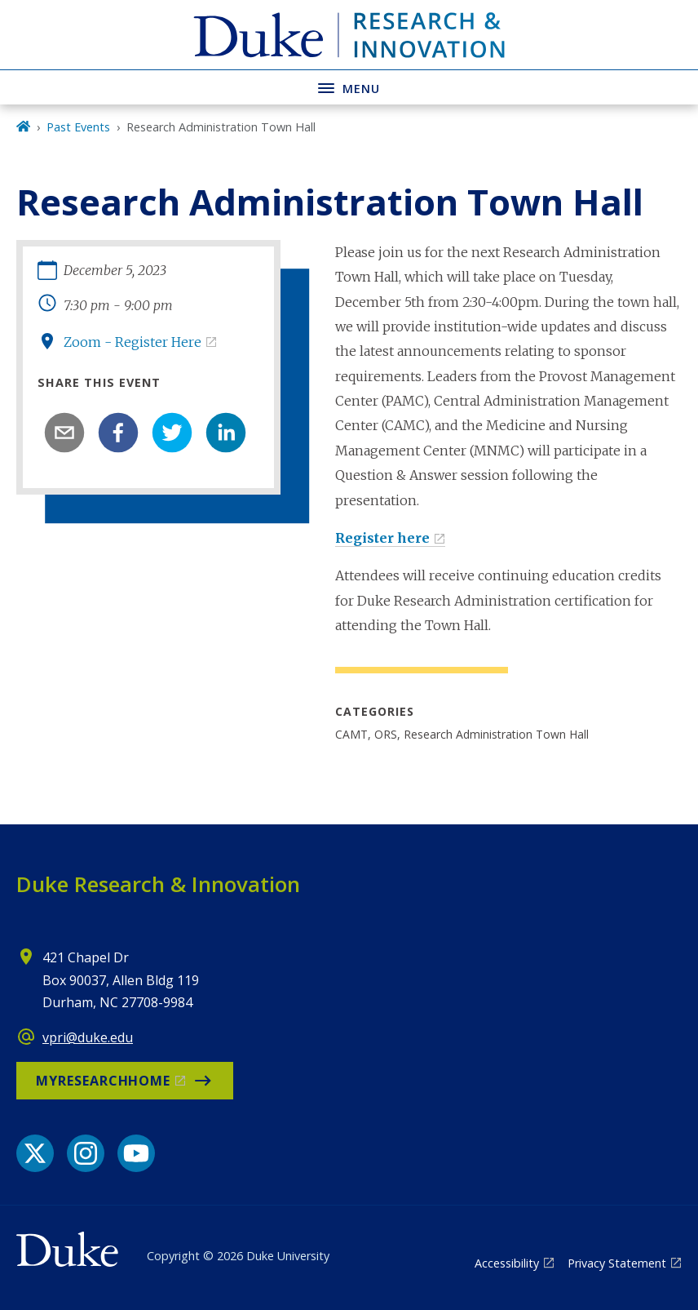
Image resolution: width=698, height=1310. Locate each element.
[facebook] (118, 432)
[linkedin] (225, 432)
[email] (64, 432)
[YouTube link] (136, 1153)
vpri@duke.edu (87, 1037)
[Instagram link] (85, 1153)
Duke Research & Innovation (158, 884)
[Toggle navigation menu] (349, 86)
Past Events (78, 127)
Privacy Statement (617, 1263)
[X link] (35, 1153)
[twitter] (172, 432)
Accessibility (507, 1263)
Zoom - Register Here (132, 342)
